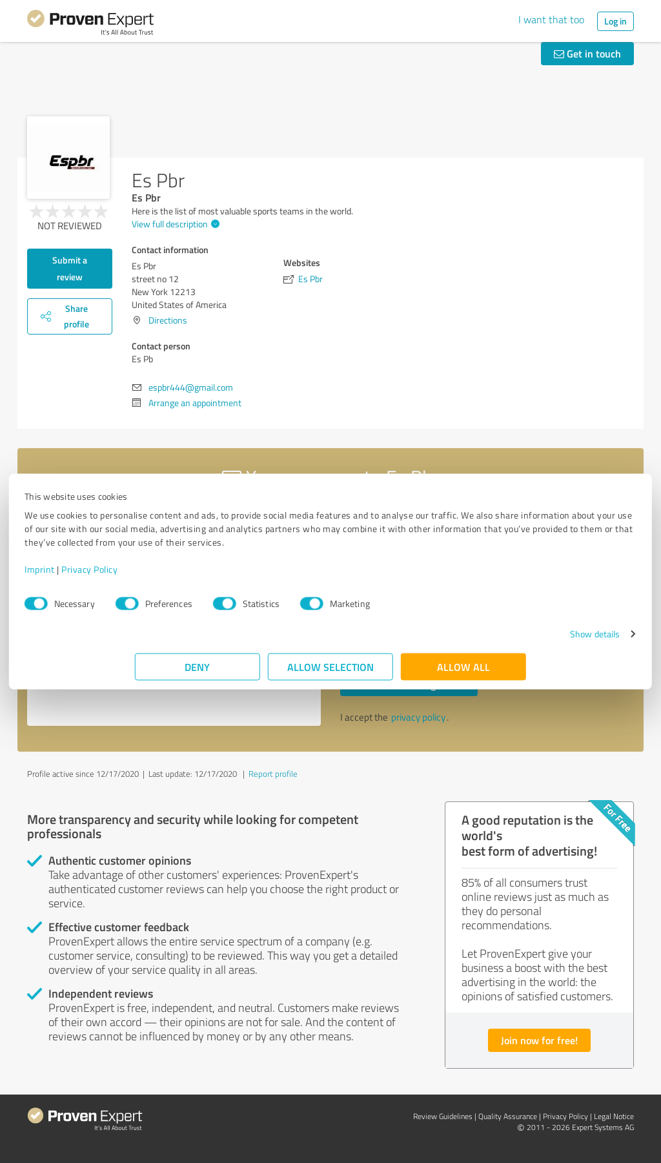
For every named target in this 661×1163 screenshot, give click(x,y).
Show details (484, 640)
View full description (174, 224)
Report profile (273, 773)
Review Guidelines (443, 1116)
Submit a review (69, 268)
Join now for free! (539, 1040)
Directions (167, 320)
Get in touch (587, 53)
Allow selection (330, 673)
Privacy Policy (200, 576)
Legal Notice (614, 1116)
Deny (197, 673)
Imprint (150, 576)
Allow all (463, 673)
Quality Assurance (507, 1116)
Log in (615, 21)
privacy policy (418, 717)
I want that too (551, 19)
